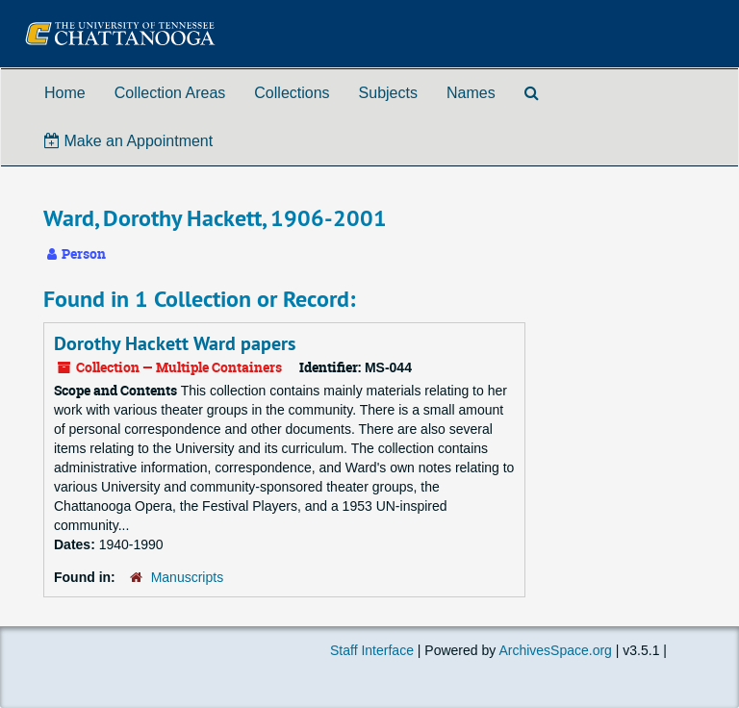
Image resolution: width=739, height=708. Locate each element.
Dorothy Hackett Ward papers (174, 343)
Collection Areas (170, 93)
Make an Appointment (128, 141)
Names (471, 93)
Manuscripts (187, 577)
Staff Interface (372, 650)
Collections (291, 93)
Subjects (388, 93)
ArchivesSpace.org (555, 650)
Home (65, 93)
